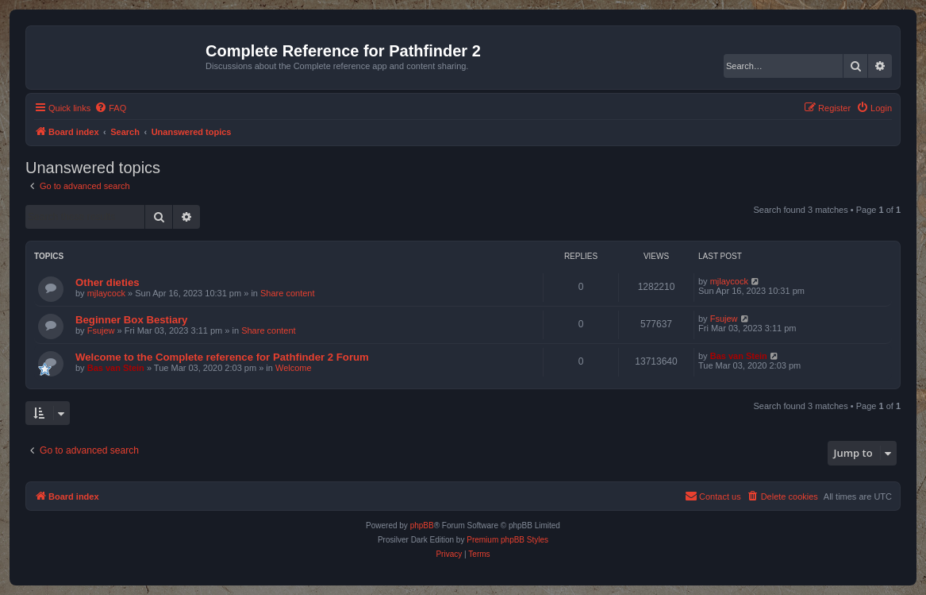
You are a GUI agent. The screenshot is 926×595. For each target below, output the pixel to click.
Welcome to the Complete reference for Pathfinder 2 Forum (222, 357)
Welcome (293, 368)
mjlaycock (106, 293)
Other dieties (107, 282)
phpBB (422, 525)
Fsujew (101, 330)
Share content (287, 293)
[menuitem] (110, 108)
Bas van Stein (115, 368)
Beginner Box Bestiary (131, 320)
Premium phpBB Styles (507, 539)
